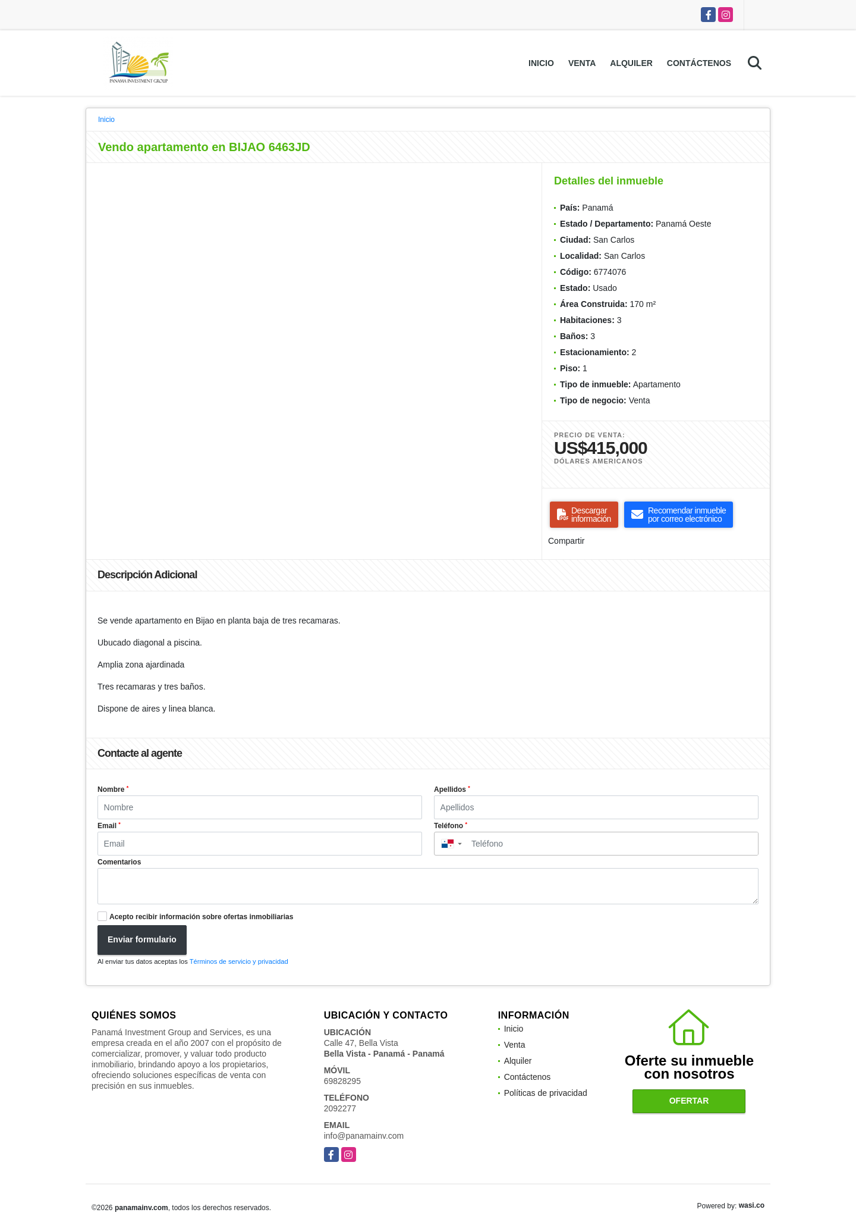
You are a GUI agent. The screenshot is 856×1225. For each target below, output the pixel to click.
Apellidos (452, 789)
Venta (582, 63)
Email (109, 826)
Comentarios (119, 862)
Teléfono (450, 826)
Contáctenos (699, 63)
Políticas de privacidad (545, 1093)
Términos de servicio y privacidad (239, 961)
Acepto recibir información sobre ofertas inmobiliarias (201, 917)
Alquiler (631, 63)
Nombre (112, 789)
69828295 (342, 1081)
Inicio (541, 63)
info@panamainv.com (364, 1136)
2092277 (340, 1108)
